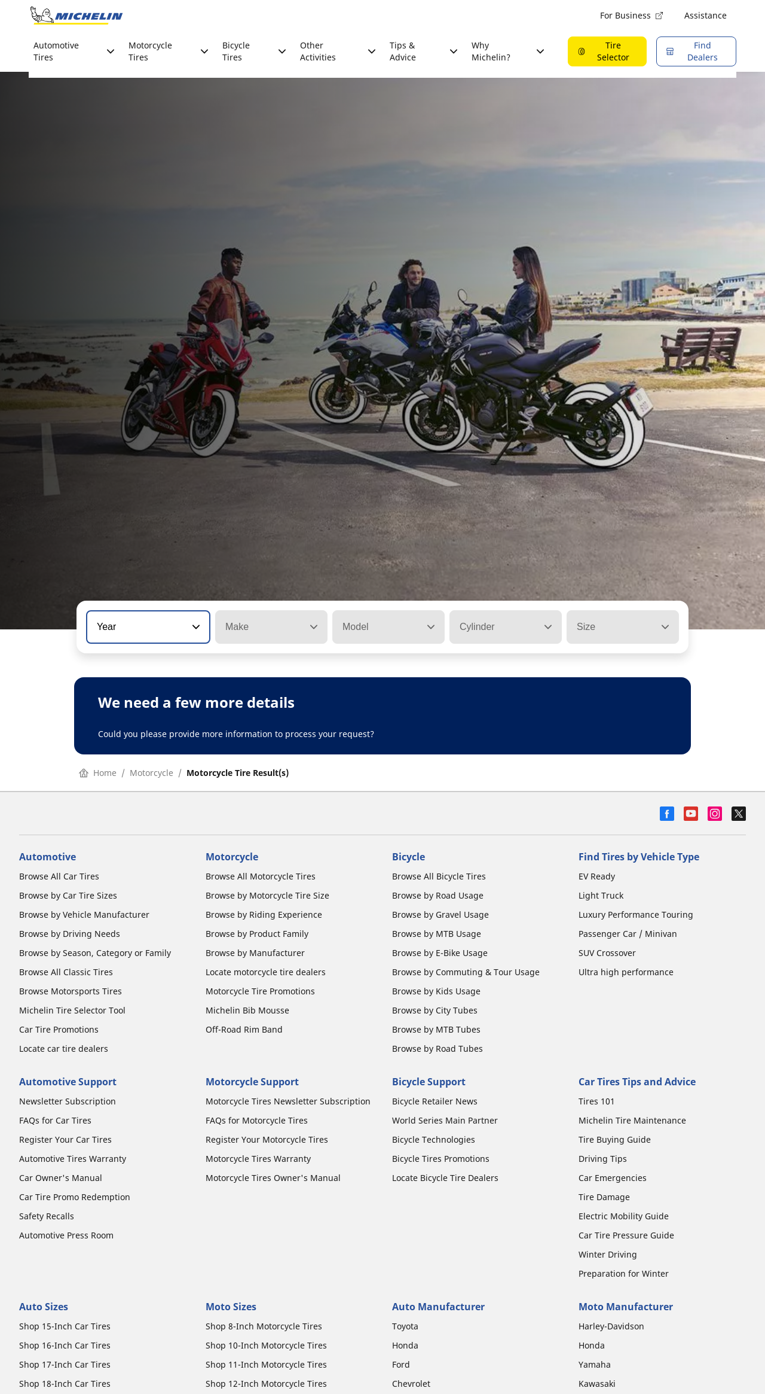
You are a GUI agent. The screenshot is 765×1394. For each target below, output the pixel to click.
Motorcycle (151, 772)
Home (98, 772)
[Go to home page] (76, 15)
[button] (195, 627)
